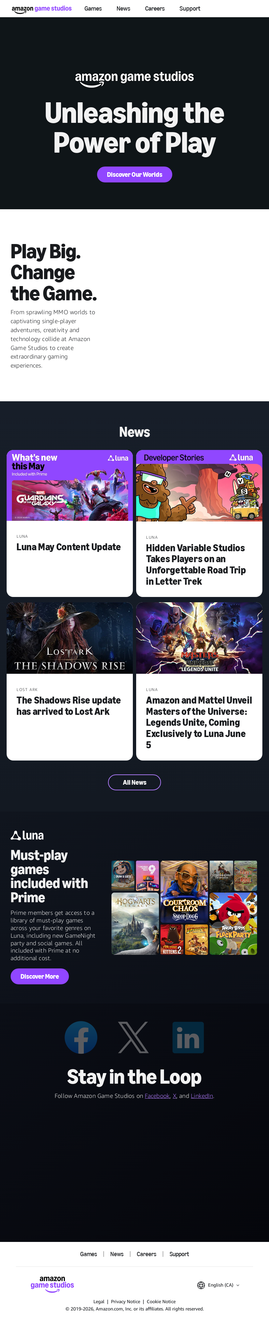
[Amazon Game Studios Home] (42, 10)
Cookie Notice (161, 1301)
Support (190, 8)
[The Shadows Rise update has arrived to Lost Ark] (70, 638)
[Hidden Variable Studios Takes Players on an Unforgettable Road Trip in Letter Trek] (199, 486)
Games (93, 8)
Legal (98, 1301)
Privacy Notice (125, 1301)
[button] (218, 1285)
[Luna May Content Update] (70, 486)
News (123, 8)
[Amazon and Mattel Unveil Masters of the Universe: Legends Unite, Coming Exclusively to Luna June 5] (199, 638)
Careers (155, 8)
